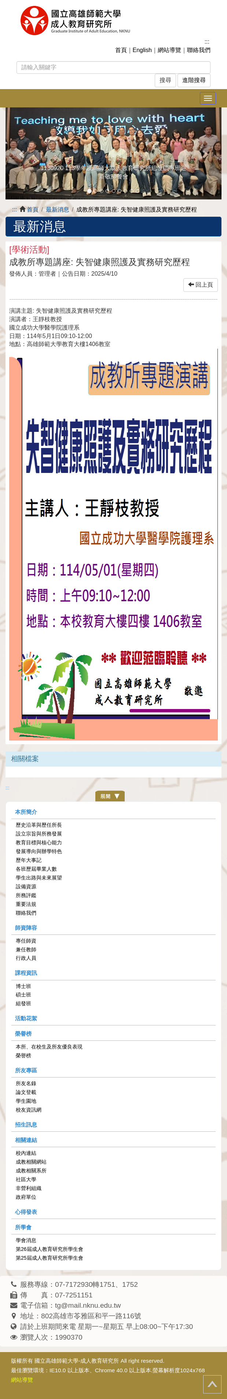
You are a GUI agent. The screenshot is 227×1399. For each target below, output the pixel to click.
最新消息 (57, 209)
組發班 (23, 1003)
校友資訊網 (28, 1110)
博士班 (23, 986)
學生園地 (26, 1101)
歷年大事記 (28, 860)
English (142, 50)
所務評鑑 (26, 895)
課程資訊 (26, 973)
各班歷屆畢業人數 (36, 869)
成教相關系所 (31, 1171)
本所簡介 (26, 812)
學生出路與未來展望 (39, 878)
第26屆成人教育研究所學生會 (49, 1249)
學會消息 (26, 1240)
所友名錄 (26, 1083)
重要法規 (26, 904)
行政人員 (26, 958)
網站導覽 (169, 50)
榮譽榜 (23, 1034)
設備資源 (26, 886)
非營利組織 (28, 1188)
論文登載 (26, 1092)
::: (207, 41)
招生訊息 (26, 1124)
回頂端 (212, 1384)
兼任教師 (26, 949)
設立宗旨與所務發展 (39, 834)
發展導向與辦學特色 (39, 851)
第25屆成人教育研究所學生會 (49, 1258)
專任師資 (26, 941)
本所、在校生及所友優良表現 (49, 1047)
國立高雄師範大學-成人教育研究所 (76, 1361)
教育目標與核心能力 (39, 842)
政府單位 (26, 1197)
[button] (22, 153)
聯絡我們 (198, 50)
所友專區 (26, 1070)
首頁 (121, 50)
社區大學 (26, 1179)
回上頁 (200, 285)
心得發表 (26, 1212)
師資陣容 (26, 928)
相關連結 (26, 1140)
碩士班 (23, 995)
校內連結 (26, 1153)
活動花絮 (26, 1018)
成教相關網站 (31, 1162)
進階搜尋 (194, 80)
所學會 (23, 1227)
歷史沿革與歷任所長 (39, 825)
